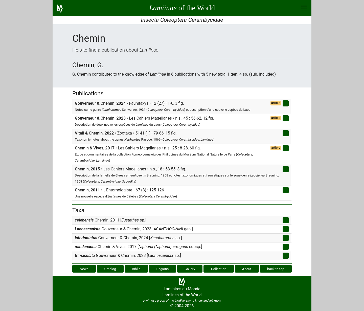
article (275, 103)
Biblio (136, 269)
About (246, 269)
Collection (218, 269)
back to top (275, 269)
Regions (162, 269)
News (84, 269)
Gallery (190, 269)
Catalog (110, 269)
